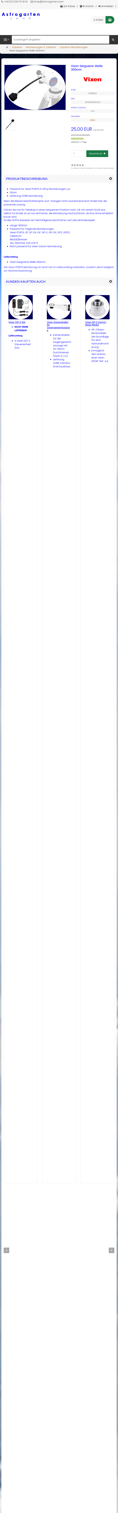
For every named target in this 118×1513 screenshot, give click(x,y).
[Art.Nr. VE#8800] (92, 89)
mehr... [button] (15, 1173)
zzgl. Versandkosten (80, 134)
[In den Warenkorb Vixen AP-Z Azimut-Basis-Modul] (103, 1173)
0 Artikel (98, 20)
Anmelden (105, 6)
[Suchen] (113, 39)
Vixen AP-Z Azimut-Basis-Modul (95, 323)
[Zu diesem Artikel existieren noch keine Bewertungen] (15, 816)
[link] (92, 167)
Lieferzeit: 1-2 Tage (79, 142)
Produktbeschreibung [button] (27, 178)
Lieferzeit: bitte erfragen (58, 833)
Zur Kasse (67, 6)
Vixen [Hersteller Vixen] (92, 119)
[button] (59, 281)
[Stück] (78, 153)
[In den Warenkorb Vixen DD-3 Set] (26, 1173)
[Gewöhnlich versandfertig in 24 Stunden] (77, 138)
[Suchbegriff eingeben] (60, 39)
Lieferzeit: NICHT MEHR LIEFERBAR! (20, 833)
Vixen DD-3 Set (16, 322)
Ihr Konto (87, 6)
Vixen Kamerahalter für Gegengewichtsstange (58, 326)
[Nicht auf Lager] (14, 831)
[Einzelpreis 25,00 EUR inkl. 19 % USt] (92, 129)
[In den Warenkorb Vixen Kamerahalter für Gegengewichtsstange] (65, 1173)
